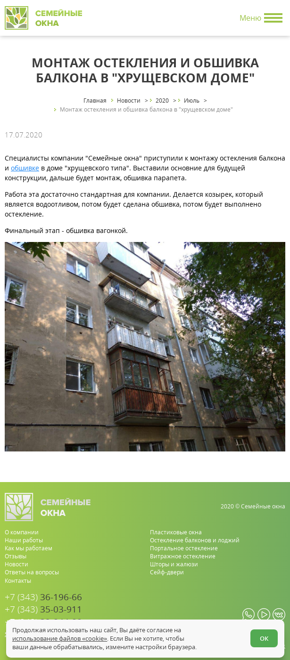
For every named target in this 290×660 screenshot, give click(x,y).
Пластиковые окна (176, 532)
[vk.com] (279, 614)
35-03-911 (43, 609)
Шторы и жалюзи (174, 564)
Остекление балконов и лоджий (195, 540)
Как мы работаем (28, 548)
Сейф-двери (167, 572)
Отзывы (15, 556)
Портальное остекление (184, 548)
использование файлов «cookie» (59, 638)
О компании (22, 532)
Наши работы (24, 540)
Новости (16, 564)
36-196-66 (43, 597)
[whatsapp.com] (248, 614)
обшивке (25, 167)
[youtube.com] (263, 614)
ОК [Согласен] (264, 638)
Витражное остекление (182, 556)
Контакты (18, 581)
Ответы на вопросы (32, 572)
